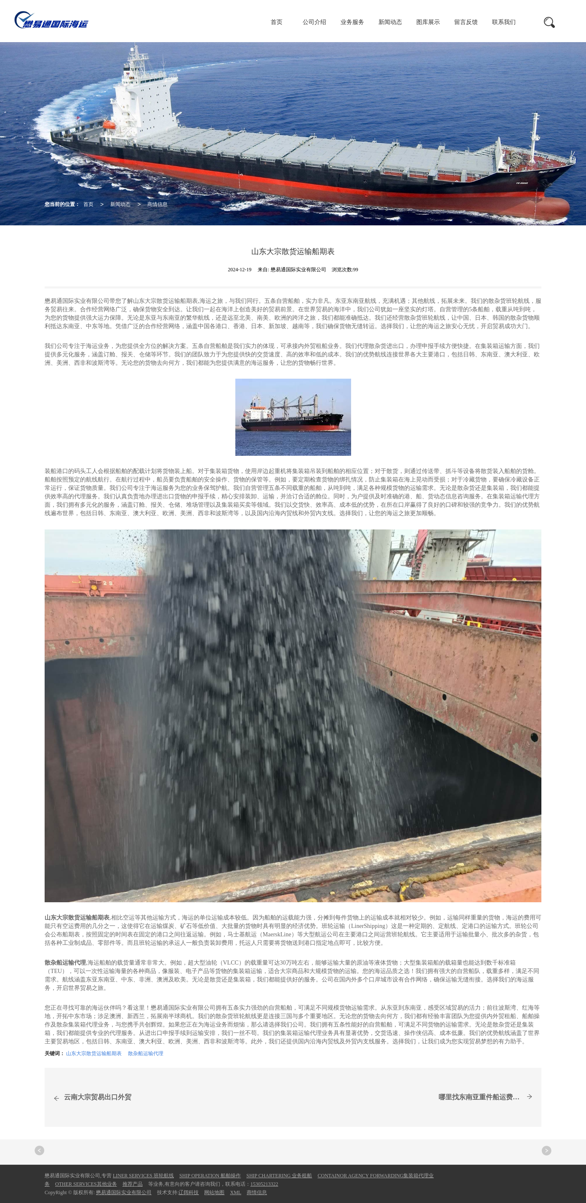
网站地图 (214, 1192)
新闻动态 (390, 22)
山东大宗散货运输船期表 (94, 1053)
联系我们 (504, 22)
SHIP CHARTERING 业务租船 (279, 1176)
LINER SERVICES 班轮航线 (143, 1176)
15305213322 (264, 1184)
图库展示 (428, 22)
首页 (276, 22)
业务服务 (352, 22)
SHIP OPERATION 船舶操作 (210, 1176)
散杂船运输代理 (145, 1053)
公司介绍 (314, 22)
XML (235, 1192)
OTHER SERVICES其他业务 (86, 1184)
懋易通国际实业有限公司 (124, 1192)
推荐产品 (133, 1184)
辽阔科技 (188, 1192)
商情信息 (157, 204)
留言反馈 (466, 22)
